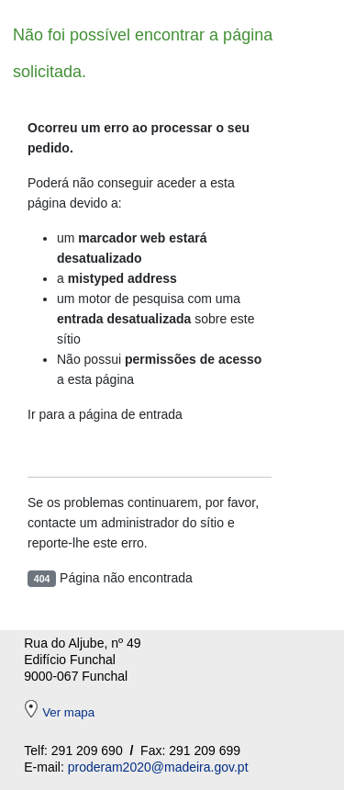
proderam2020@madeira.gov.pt (158, 767)
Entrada (74, 450)
